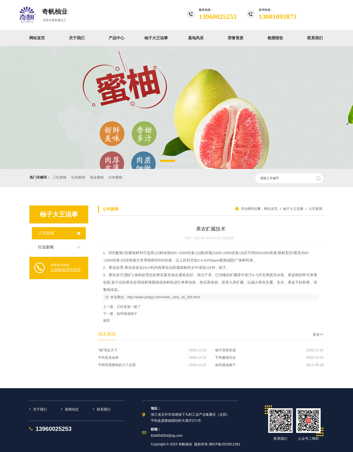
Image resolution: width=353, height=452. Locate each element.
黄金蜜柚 (97, 177)
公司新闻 (315, 209)
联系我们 (315, 38)
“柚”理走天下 (107, 350)
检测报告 (275, 38)
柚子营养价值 (225, 350)
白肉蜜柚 (115, 177)
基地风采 (196, 38)
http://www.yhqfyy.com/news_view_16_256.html (163, 297)
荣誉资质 (235, 38)
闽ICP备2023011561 (224, 444)
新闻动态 (72, 409)
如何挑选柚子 (127, 313)
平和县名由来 (108, 357)
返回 (106, 320)
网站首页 (37, 38)
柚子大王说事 (156, 38)
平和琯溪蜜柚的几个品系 (117, 365)
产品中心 (116, 38)
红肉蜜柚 (78, 177)
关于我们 (77, 38)
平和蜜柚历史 (225, 357)
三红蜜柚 (59, 177)
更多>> (318, 334)
